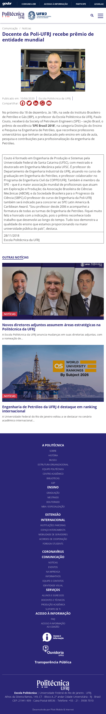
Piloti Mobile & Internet (62, 709)
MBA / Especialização (53, 506)
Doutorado (53, 502)
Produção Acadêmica (53, 604)
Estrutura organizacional (53, 464)
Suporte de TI (53, 609)
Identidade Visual (53, 585)
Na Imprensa (53, 571)
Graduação (53, 492)
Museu (53, 460)
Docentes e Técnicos (53, 600)
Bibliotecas (53, 478)
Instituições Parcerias (53, 525)
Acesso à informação (56, 4)
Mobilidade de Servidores (53, 534)
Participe (81, 4)
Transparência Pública (53, 662)
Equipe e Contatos (53, 580)
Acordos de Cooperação (53, 539)
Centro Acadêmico (53, 473)
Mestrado (53, 497)
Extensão (53, 515)
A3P (53, 482)
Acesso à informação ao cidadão (53, 625)
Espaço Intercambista (53, 529)
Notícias (53, 562)
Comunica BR (29, 4)
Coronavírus (53, 552)
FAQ (53, 619)
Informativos (53, 576)
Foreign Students (53, 543)
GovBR (7, 4)
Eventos (53, 567)
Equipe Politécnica (53, 469)
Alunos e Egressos (53, 595)
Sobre (53, 450)
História (53, 455)
